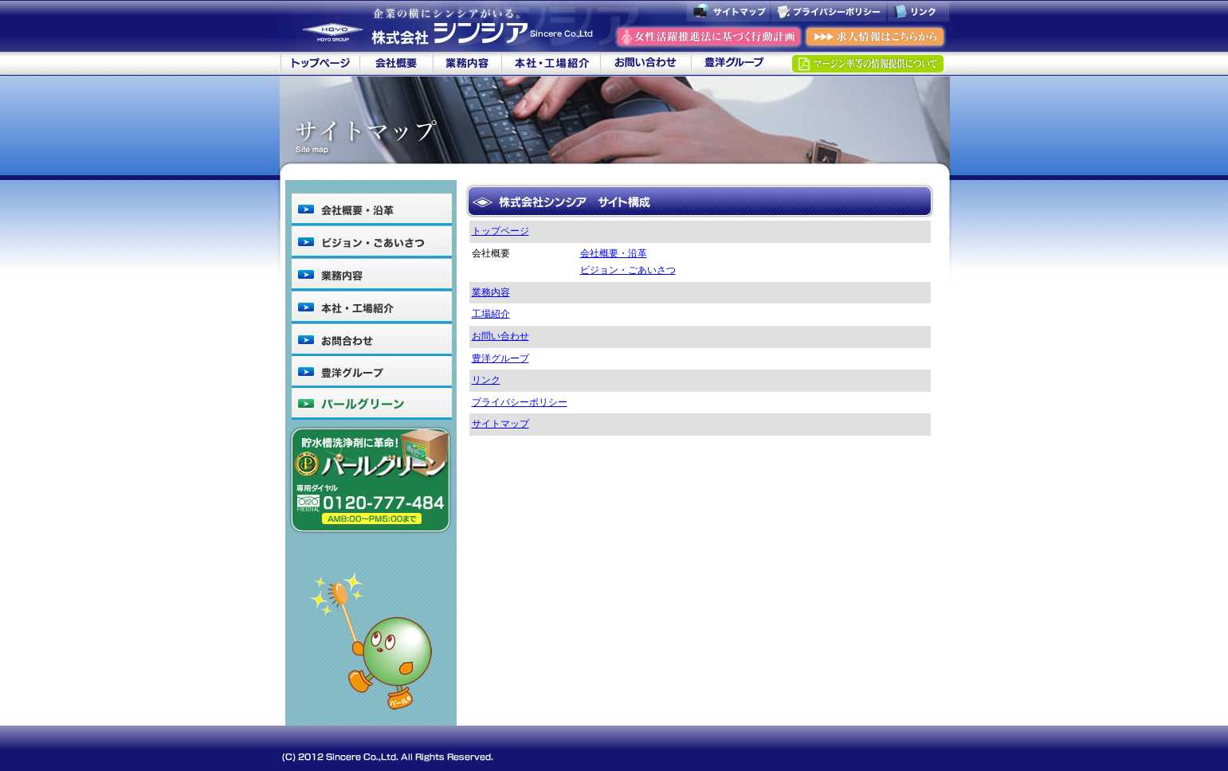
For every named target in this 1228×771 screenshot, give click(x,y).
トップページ (500, 231)
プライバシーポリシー (519, 402)
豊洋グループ (500, 358)
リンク (486, 380)
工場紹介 (491, 313)
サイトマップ (500, 423)
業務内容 (491, 292)
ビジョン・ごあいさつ (628, 270)
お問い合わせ (500, 336)
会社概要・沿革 (613, 253)
